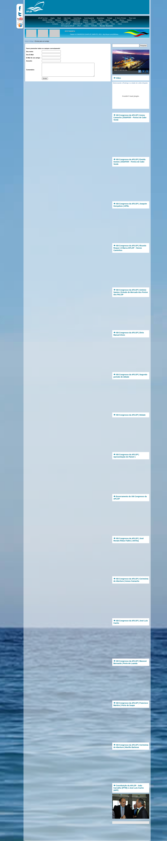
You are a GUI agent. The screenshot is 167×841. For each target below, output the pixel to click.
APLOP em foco (43, 18)
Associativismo (89, 24)
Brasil (59, 18)
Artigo (31, 41)
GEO (117, 22)
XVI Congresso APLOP (67, 26)
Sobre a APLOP (65, 24)
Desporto (85, 22)
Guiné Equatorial (89, 18)
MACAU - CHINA (47, 20)
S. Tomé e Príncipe (120, 18)
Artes (111, 22)
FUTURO (94, 26)
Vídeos (120, 24)
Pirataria (86, 26)
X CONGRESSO (75, 20)
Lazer (107, 24)
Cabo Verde (67, 18)
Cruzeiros (60, 22)
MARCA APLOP (77, 24)
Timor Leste (132, 18)
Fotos (113, 24)
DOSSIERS (124, 22)
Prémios (68, 22)
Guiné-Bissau (77, 18)
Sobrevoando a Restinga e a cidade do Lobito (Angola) (130, 83)
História (129, 20)
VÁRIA (66, 20)
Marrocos (58, 20)
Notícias (85, 20)
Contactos (55, 24)
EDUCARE (77, 22)
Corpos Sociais (50, 22)
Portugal (109, 18)
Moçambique (100, 18)
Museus (122, 20)
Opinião (108, 20)
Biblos (115, 20)
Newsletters (103, 22)
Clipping (100, 20)
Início (26, 41)
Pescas (93, 20)
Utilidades (94, 22)
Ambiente (99, 24)
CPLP (79, 26)
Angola (52, 18)
